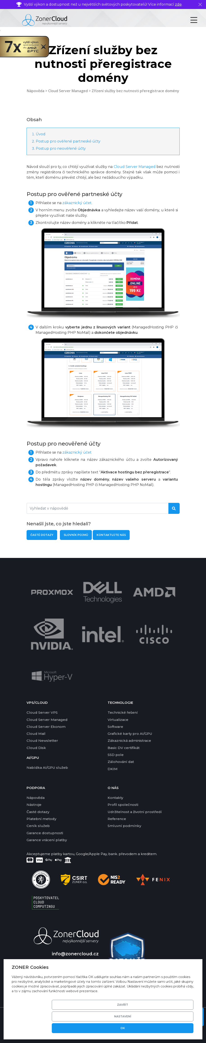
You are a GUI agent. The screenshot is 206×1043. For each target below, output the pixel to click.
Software (115, 726)
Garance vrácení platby (47, 840)
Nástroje (34, 804)
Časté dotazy (41, 535)
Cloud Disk (36, 748)
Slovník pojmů (76, 535)
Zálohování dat (121, 762)
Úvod (40, 134)
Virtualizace (118, 720)
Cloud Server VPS (42, 712)
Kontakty (115, 798)
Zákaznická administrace (129, 740)
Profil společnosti (123, 804)
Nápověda (35, 90)
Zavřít (108, 1028)
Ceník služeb (38, 826)
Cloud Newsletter (42, 740)
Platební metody (41, 819)
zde (178, 4)
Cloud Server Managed (68, 90)
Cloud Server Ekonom (46, 726)
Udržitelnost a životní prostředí (135, 812)
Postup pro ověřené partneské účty (68, 141)
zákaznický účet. (77, 203)
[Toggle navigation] (198, 20)
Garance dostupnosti (45, 833)
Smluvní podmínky (124, 826)
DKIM (113, 769)
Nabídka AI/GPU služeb (47, 767)
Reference (117, 819)
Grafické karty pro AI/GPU (130, 733)
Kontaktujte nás (111, 535)
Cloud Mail (36, 733)
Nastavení (143, 1028)
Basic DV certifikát (124, 748)
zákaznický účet (77, 452)
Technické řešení (123, 712)
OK (177, 1028)
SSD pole (116, 755)
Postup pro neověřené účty (61, 148)
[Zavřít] (200, 4)
